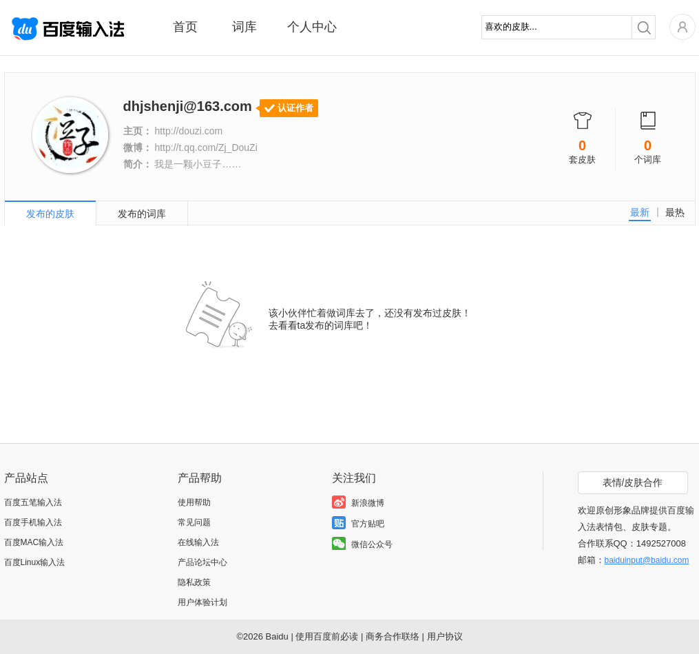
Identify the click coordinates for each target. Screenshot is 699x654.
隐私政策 (194, 582)
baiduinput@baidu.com (647, 560)
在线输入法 (198, 542)
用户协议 (445, 636)
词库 (244, 27)
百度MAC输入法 (34, 542)
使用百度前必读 (326, 636)
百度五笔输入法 (33, 502)
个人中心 (312, 27)
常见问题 (194, 522)
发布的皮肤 (50, 213)
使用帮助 (194, 502)
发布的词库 (142, 213)
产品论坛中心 (202, 562)
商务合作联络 (392, 636)
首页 (185, 27)
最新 (639, 212)
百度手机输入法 (33, 522)
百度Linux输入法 (34, 562)
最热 (675, 212)
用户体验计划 (202, 602)
